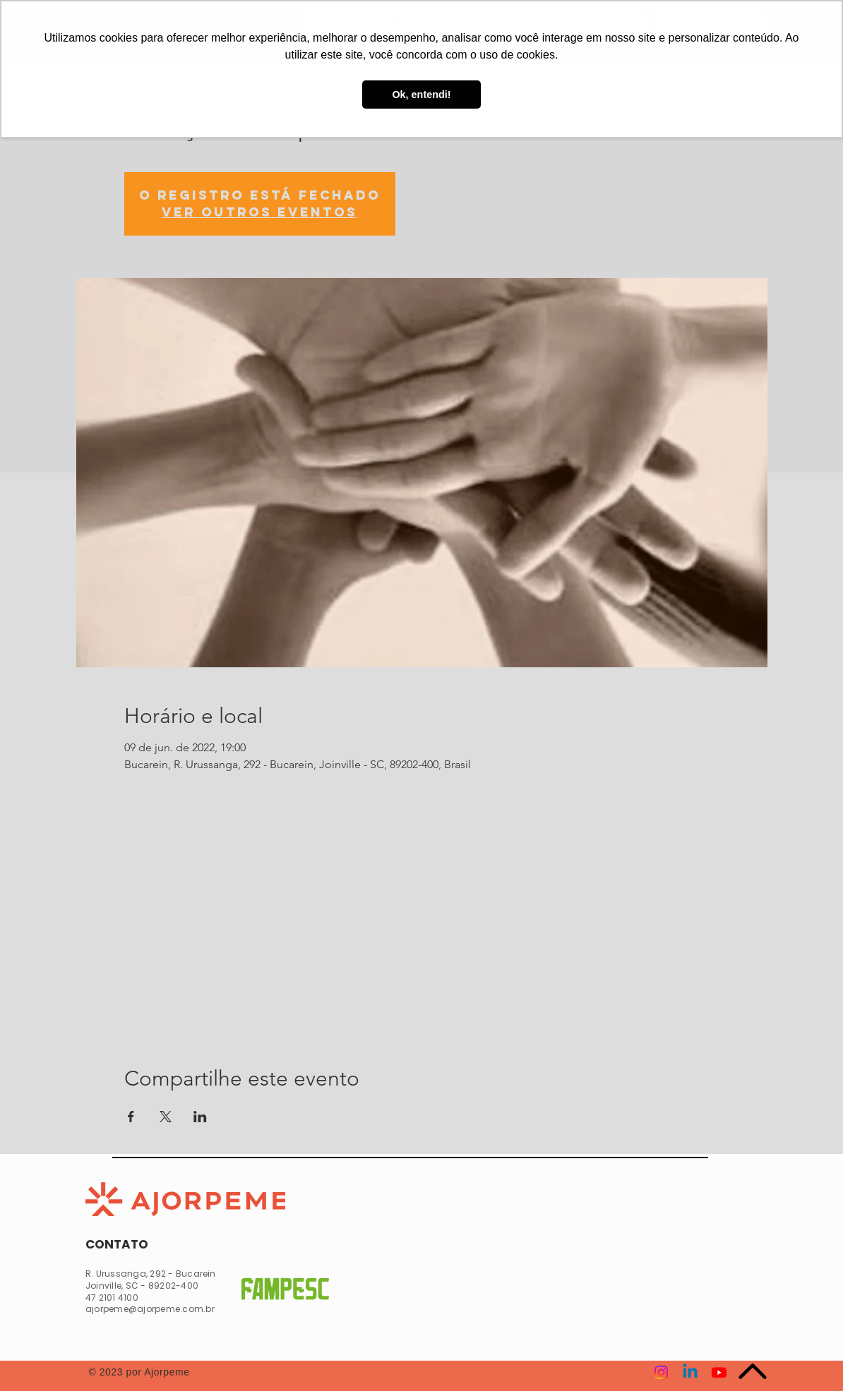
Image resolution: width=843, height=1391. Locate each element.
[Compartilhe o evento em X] (165, 1116)
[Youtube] (719, 1372)
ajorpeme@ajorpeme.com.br (150, 1309)
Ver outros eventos (259, 212)
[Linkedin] (690, 1372)
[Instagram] (661, 1372)
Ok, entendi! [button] (421, 94)
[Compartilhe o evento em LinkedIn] (200, 1116)
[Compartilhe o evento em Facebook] (131, 1116)
